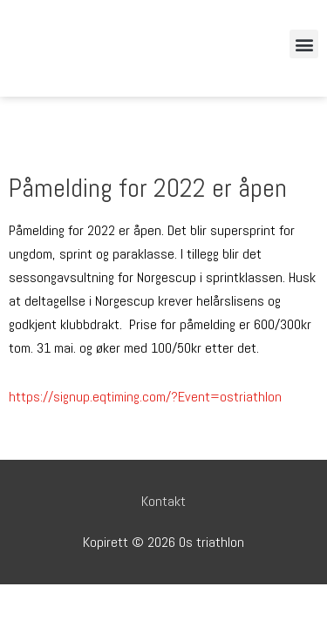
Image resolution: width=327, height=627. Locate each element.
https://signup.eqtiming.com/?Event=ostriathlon (145, 397)
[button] (304, 44)
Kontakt (163, 501)
